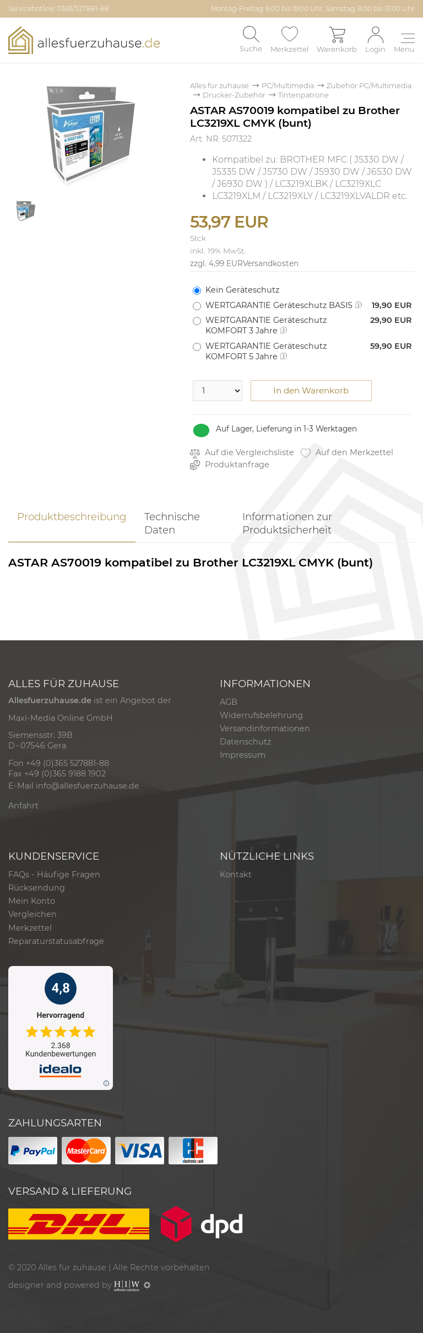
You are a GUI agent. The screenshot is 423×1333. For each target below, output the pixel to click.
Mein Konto (31, 901)
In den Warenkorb (311, 390)
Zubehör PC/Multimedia (369, 86)
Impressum (242, 755)
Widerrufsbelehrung (261, 715)
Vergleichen (32, 914)
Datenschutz (245, 742)
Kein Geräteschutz (242, 290)
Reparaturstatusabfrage (56, 941)
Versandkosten (271, 263)
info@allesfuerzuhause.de (87, 786)
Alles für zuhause (219, 86)
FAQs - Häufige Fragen (54, 874)
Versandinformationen (265, 728)
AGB (228, 702)
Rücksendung (36, 888)
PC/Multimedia (288, 86)
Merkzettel (30, 928)
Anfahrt (23, 806)
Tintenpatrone (303, 95)
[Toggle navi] (404, 44)
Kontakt (236, 874)
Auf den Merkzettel (347, 452)
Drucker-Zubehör (234, 95)
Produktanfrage (229, 465)
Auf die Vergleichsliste (242, 452)
